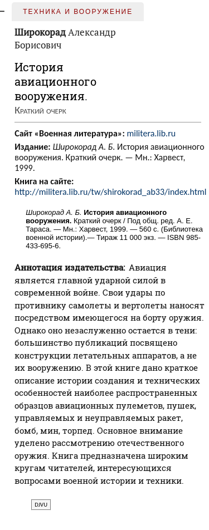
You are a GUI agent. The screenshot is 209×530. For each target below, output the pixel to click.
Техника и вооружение (78, 12)
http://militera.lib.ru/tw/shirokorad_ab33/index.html (110, 192)
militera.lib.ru (151, 133)
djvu (41, 504)
